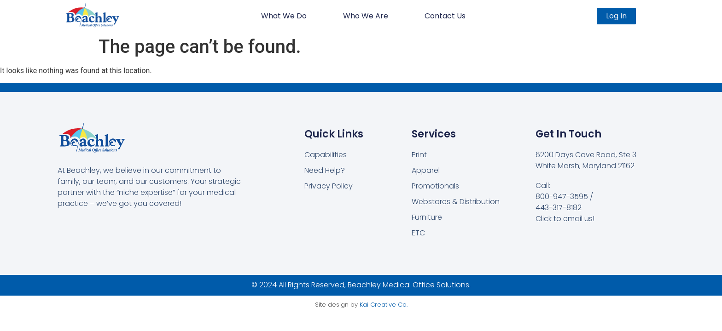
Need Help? (324, 170)
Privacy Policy (328, 186)
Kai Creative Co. (384, 304)
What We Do (284, 16)
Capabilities (325, 154)
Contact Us (445, 16)
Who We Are (365, 16)
